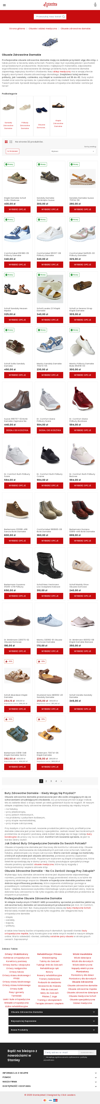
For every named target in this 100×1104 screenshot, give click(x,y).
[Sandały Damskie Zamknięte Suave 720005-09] (50, 178)
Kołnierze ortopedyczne (16, 957)
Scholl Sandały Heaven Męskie (15, 309)
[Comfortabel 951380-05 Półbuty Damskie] (17, 234)
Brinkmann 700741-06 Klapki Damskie (48, 753)
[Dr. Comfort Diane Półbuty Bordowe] (82, 399)
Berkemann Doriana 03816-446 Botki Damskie (82, 530)
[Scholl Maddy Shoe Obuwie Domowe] (82, 565)
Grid (6, 141)
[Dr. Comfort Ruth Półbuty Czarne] (50, 454)
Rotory (49, 971)
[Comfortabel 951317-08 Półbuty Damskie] (50, 234)
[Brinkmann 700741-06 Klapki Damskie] (50, 733)
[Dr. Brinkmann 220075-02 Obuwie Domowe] (17, 620)
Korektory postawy (16, 961)
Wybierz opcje (17, 209)
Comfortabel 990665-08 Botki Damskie (49, 530)
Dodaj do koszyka (17, 430)
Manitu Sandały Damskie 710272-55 (49, 364)
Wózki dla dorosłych (82, 961)
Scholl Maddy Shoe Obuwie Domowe (79, 585)
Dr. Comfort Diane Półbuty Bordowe (78, 420)
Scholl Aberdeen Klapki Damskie (15, 696)
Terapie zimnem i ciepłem (49, 1003)
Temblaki (16, 995)
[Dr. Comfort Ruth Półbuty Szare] (17, 454)
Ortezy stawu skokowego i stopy (16, 977)
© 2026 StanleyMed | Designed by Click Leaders (50, 1094)
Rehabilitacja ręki (49, 968)
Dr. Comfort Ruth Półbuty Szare (17, 475)
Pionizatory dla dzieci (82, 975)
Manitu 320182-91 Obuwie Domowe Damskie (49, 640)
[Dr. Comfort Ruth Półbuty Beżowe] (82, 454)
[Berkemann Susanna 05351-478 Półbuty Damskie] (17, 565)
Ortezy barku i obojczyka (16, 964)
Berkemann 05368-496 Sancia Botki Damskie (16, 530)
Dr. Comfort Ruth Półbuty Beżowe (82, 475)
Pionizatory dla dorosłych (82, 978)
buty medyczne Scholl (79, 907)
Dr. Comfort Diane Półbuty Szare (46, 420)
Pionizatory (82, 971)
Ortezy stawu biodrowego (17, 981)
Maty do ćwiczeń (49, 992)
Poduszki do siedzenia (49, 982)
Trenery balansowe (49, 978)
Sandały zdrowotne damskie (8, 125)
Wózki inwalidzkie (82, 954)
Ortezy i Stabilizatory (16, 954)
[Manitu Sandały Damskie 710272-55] (50, 344)
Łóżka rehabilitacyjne (16, 1006)
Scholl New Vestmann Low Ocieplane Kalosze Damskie (48, 586)
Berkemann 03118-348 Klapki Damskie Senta (15, 753)
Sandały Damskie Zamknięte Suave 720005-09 (46, 200)
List (11, 141)
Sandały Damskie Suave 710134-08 (81, 199)
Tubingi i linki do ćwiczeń (49, 964)
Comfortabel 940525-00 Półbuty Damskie (82, 254)
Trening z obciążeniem (49, 999)
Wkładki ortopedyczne (16, 1002)
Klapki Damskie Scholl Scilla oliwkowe (15, 199)
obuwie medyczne (44, 864)
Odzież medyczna (82, 1003)
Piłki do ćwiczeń (49, 989)
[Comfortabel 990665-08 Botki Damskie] (50, 510)
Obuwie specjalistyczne (82, 999)
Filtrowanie (12, 151)
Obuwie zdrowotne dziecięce (82, 992)
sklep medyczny (62, 71)
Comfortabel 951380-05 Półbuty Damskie (16, 254)
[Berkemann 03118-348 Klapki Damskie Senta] (17, 733)
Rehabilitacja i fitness (49, 954)
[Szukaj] (63, 16)
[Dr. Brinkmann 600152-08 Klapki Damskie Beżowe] (82, 620)
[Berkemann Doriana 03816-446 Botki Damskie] (82, 510)
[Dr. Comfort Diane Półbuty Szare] (50, 399)
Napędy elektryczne (82, 968)
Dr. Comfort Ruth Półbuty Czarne (50, 475)
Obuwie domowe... (42, 126)
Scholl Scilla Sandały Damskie (14, 364)
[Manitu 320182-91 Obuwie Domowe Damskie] (50, 620)
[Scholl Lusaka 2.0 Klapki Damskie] (50, 289)
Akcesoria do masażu (49, 985)
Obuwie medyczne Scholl (82, 996)
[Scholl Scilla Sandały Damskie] (17, 344)
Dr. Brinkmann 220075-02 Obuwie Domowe (16, 640)
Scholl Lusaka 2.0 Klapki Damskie (48, 309)
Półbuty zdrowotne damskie (25, 125)
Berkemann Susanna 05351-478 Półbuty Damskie (14, 586)
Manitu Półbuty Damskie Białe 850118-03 (81, 364)
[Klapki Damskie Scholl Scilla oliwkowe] (17, 178)
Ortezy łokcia (16, 971)
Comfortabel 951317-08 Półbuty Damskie (49, 254)
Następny (61, 781)
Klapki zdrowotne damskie (58, 123)
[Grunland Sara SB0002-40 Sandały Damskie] (50, 675)
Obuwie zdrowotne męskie (82, 989)
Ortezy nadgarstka (16, 968)
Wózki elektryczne (82, 964)
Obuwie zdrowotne (82, 981)
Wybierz (73, 151)
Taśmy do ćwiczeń (49, 961)
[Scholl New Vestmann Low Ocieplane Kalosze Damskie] (50, 565)
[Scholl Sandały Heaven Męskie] (17, 289)
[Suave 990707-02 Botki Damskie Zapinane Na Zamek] (17, 399)
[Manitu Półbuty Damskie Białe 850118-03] (82, 344)
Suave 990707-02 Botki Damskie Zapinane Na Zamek (16, 421)
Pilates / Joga (49, 996)
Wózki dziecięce (82, 957)
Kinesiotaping (49, 957)
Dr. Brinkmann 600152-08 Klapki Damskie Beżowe (81, 640)
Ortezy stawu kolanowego (16, 985)
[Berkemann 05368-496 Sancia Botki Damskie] (17, 510)
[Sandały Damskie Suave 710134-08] (82, 178)
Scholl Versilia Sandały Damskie (80, 696)
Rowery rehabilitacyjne (49, 975)
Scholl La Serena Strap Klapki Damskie (80, 309)
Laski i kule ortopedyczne (16, 999)
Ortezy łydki (16, 988)
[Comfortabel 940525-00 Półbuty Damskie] (82, 234)
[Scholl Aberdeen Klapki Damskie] (17, 675)
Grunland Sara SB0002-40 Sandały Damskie (50, 696)
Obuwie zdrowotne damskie (82, 985)
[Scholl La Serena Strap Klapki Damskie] (82, 289)
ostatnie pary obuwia (61, 936)
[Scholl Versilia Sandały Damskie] (82, 675)
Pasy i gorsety (16, 992)
